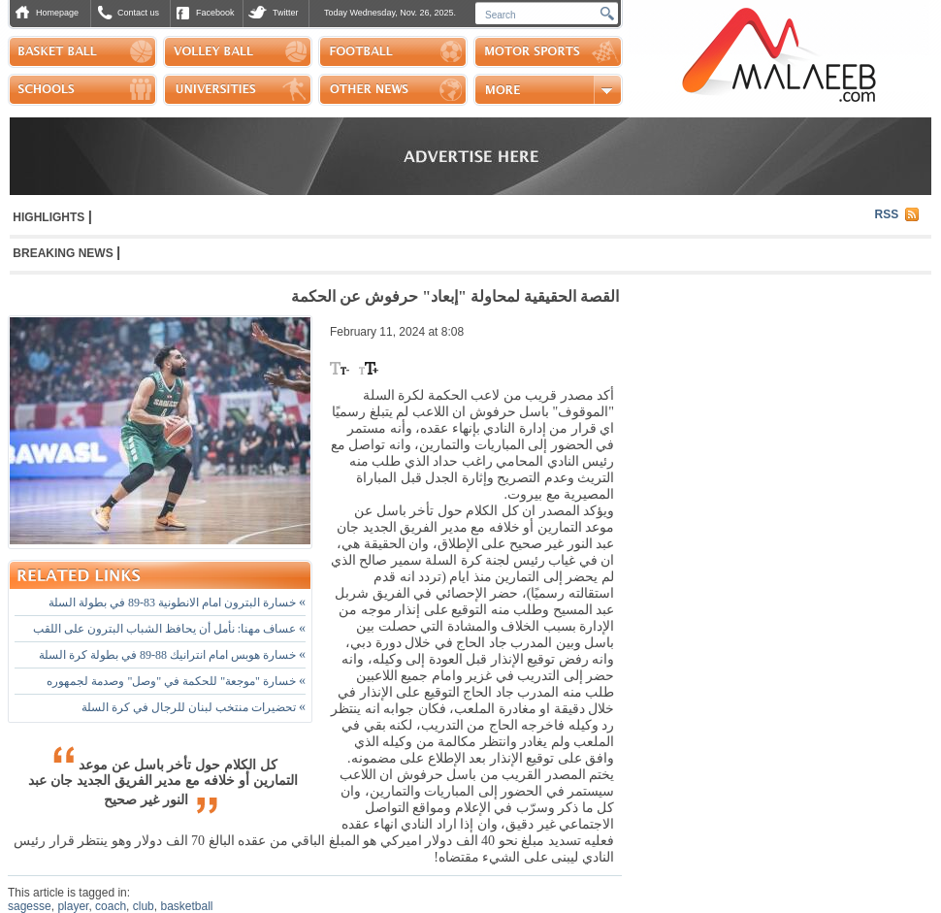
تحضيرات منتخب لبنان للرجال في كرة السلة (193, 707)
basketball (186, 906)
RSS (887, 214)
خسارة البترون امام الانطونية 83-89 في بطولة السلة (177, 602)
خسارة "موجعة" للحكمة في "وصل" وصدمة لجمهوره (176, 681)
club (143, 906)
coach (110, 906)
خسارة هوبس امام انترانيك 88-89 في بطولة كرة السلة (172, 655)
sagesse (29, 906)
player (72, 906)
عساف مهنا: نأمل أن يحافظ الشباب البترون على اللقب (169, 629)
